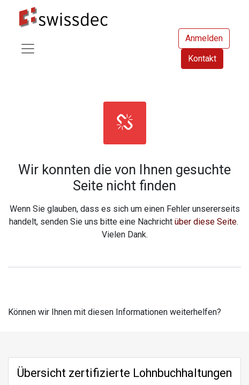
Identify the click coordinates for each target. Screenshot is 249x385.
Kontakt (202, 58)
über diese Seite (206, 222)
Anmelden (204, 38)
